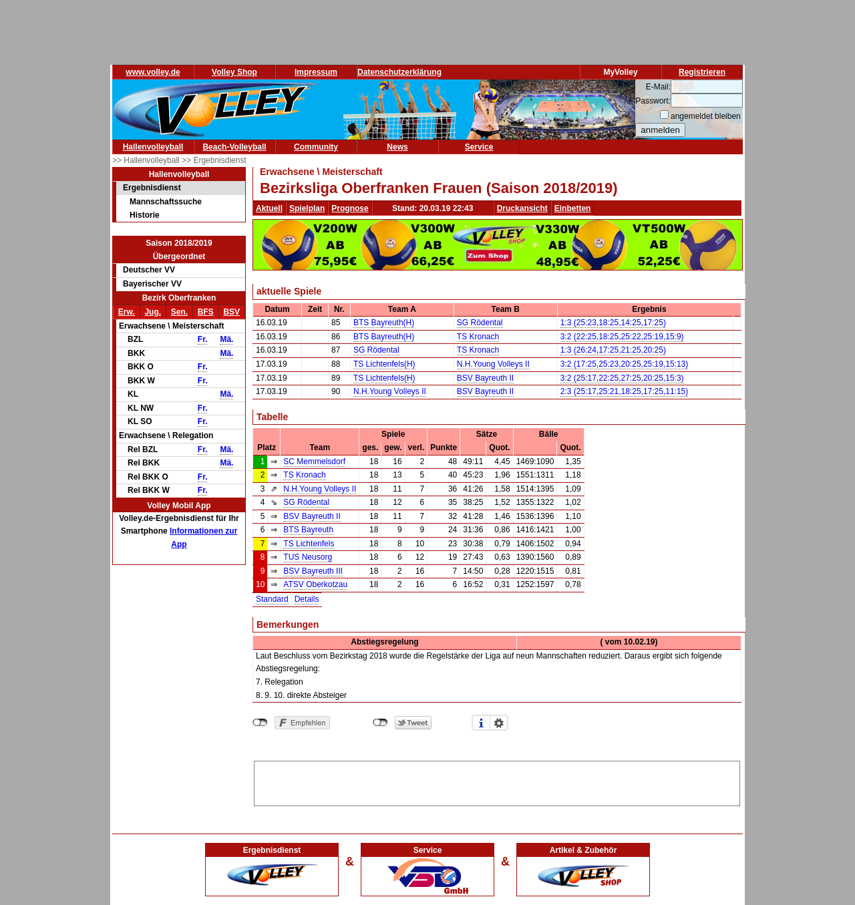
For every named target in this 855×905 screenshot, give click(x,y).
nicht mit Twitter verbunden (380, 723)
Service (479, 147)
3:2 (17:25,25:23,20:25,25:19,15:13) (624, 364)
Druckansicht (522, 208)
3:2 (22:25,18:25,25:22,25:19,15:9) (622, 336)
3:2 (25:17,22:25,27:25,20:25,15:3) (622, 378)
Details (307, 599)
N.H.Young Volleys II (493, 364)
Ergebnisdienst (152, 187)
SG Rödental (480, 322)
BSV (231, 312)
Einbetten (572, 208)
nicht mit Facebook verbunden (260, 723)
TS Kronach (478, 336)
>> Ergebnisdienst (214, 160)
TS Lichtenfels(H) (384, 364)
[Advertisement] (497, 781)
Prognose (349, 208)
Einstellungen (499, 723)
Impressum (316, 72)
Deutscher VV (149, 270)
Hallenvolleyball (153, 147)
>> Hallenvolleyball (147, 160)
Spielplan (307, 208)
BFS (206, 312)
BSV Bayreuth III (313, 571)
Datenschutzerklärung (399, 72)
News (397, 147)
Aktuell (269, 208)
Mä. (226, 339)
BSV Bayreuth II (485, 378)
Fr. (203, 339)
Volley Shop (234, 72)
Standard (272, 599)
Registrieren (702, 72)
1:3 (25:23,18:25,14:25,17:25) (613, 322)
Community (316, 147)
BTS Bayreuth (308, 529)
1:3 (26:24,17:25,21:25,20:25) (613, 350)
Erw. (126, 312)
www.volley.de (153, 72)
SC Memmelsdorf (314, 461)
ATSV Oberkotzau (315, 584)
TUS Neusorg (307, 557)
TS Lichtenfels (308, 543)
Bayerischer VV (152, 284)
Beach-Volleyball (234, 147)
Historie (145, 215)
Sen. (179, 312)
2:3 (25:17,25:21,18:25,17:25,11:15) (624, 391)
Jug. (152, 312)
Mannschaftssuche (166, 201)
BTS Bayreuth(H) (383, 322)
